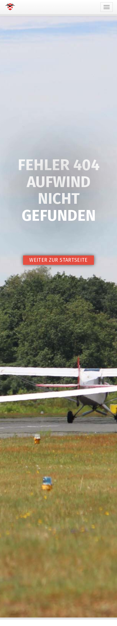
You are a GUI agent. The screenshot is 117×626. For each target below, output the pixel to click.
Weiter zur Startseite (58, 260)
